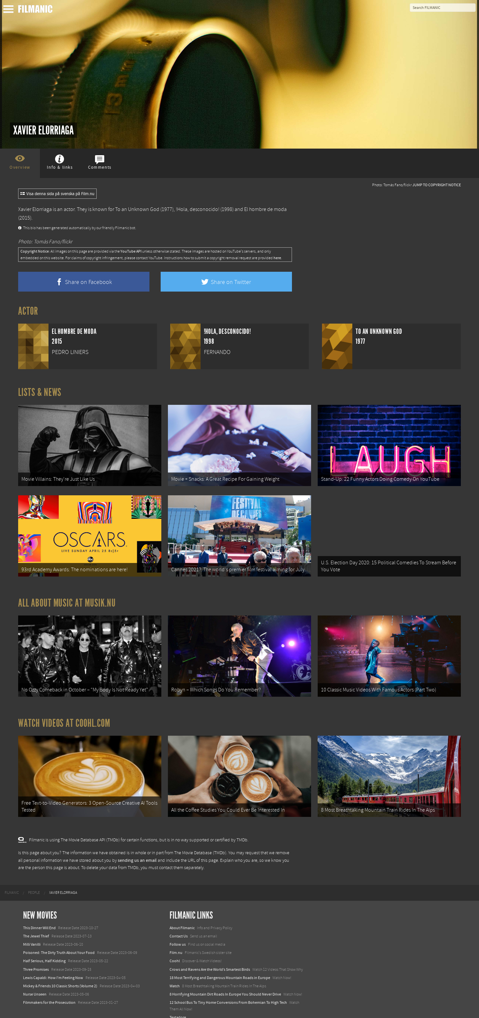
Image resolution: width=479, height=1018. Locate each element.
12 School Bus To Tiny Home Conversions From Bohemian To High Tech (228, 991)
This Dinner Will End (39, 916)
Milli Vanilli (32, 933)
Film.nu (176, 941)
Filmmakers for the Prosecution (49, 991)
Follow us (178, 933)
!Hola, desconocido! (197, 209)
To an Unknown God (137, 209)
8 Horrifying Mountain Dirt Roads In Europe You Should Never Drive (225, 983)
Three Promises (36, 958)
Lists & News (39, 392)
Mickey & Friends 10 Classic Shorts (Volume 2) (60, 974)
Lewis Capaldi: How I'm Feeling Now (53, 966)
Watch (175, 974)
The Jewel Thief (36, 925)
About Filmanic (182, 916)
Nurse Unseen (35, 983)
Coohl (175, 949)
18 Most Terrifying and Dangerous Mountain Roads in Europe (220, 966)
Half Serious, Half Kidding (44, 949)
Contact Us (179, 925)
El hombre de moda (265, 209)
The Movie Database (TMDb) (200, 841)
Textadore (178, 1005)
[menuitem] (12, 881)
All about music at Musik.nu (67, 597)
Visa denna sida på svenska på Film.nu (57, 194)
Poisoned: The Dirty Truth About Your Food (59, 941)
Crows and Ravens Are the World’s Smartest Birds (210, 958)
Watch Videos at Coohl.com (64, 715)
